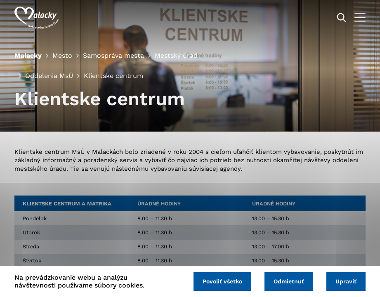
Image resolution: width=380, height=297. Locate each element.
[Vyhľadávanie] (341, 17)
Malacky (28, 55)
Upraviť (345, 281)
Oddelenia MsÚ (49, 76)
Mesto (62, 55)
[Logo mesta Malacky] (36, 18)
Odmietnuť (289, 281)
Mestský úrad (176, 55)
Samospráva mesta (113, 55)
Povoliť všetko (222, 281)
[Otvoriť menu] (360, 17)
